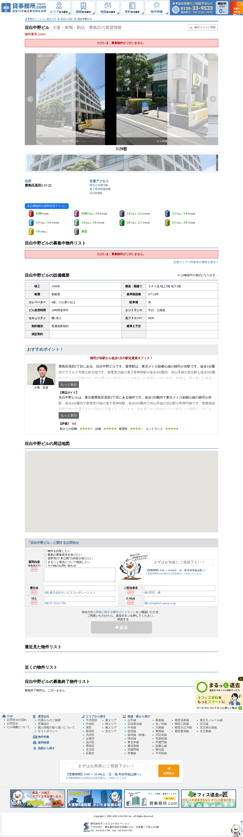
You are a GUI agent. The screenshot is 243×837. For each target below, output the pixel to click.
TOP (10, 716)
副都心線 (161, 745)
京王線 (204, 723)
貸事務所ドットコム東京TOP (40, 19)
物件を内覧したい (57, 551)
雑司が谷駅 (67, 19)
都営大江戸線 (183, 727)
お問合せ (12, 723)
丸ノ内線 (161, 723)
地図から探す (46, 748)
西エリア (111, 723)
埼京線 (132, 738)
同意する (121, 619)
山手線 (132, 720)
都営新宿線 (182, 731)
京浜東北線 (135, 723)
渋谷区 (90, 734)
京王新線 (205, 731)
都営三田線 (182, 723)
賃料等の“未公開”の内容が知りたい (68, 558)
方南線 (159, 727)
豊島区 (90, 745)
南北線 (159, 749)
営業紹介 (43, 723)
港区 (89, 727)
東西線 (159, 731)
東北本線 (133, 742)
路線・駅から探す (139, 716)
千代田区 (91, 720)
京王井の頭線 (208, 727)
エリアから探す (96, 716)
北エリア (111, 731)
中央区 (90, 723)
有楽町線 (161, 738)
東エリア (111, 720)
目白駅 (93, 193)
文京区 (90, 749)
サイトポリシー (48, 731)
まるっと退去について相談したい (67, 562)
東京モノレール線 (211, 720)
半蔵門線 (161, 742)
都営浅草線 (182, 720)
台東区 (90, 738)
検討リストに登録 (205, 27)
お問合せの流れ (17, 719)
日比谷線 (161, 734)
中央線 (132, 727)
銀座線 (159, 720)
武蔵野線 (133, 749)
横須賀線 (133, 745)
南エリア (111, 727)
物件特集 (43, 736)
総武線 (132, 731)
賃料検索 (43, 742)
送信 (121, 627)
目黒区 (90, 753)
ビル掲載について (18, 727)
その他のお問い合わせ (60, 565)
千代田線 (161, 753)
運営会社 (43, 716)
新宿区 (90, 731)
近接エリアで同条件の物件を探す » (195, 262)
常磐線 (132, 753)
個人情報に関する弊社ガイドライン (113, 612)
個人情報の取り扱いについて (56, 727)
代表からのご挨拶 (49, 720)
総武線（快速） (138, 734)
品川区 (90, 742)
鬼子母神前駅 (97, 189)
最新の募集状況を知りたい (63, 554)
